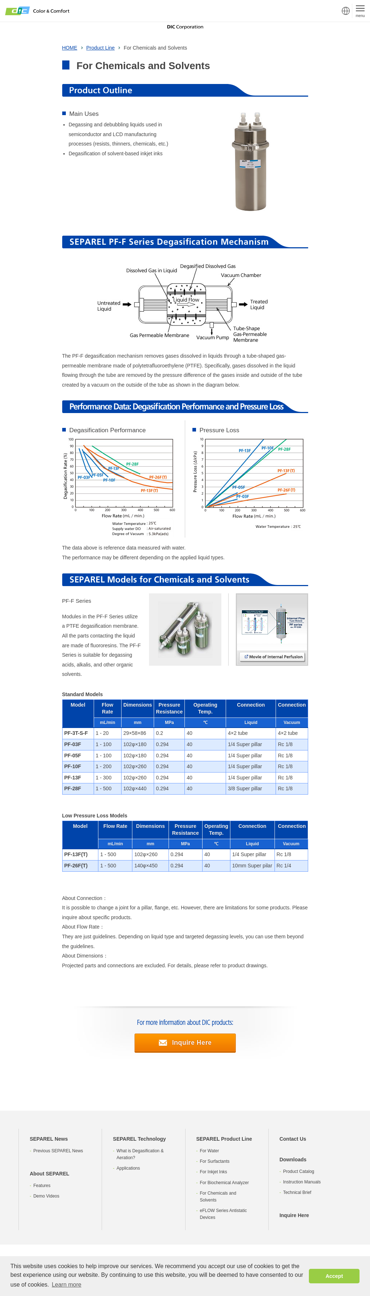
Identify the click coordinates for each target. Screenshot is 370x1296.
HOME (69, 48)
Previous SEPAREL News (58, 1150)
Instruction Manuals (302, 1182)
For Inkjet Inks (213, 1171)
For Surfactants (215, 1161)
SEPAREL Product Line (224, 1139)
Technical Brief (297, 1192)
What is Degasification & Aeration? (139, 1154)
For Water (209, 1150)
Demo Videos (46, 1196)
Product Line (100, 48)
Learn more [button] (66, 1285)
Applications (128, 1168)
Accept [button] (334, 1276)
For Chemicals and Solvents (218, 1197)
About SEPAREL (49, 1174)
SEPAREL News (49, 1139)
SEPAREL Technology (139, 1139)
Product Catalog (298, 1171)
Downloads (293, 1159)
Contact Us (293, 1139)
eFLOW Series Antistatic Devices (223, 1214)
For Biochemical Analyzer (224, 1182)
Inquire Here (294, 1215)
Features (41, 1185)
